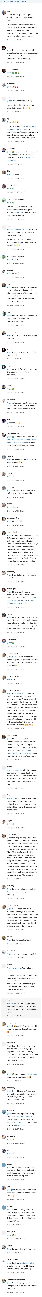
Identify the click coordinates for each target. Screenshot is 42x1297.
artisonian (11, 1110)
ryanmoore (11, 332)
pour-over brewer (20, 1125)
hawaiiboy (11, 572)
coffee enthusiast (27, 1263)
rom (8, 284)
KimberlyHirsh (12, 589)
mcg (8, 312)
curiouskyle (11, 1136)
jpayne (9, 821)
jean (8, 11)
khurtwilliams (12, 1260)
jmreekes (10, 487)
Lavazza (20, 693)
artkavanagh (12, 834)
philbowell (11, 400)
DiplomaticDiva (13, 518)
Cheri (9, 171)
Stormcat (29, 459)
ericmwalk (11, 149)
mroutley (10, 886)
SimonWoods (12, 69)
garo (9, 1150)
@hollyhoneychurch (14, 770)
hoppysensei (12, 185)
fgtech (9, 97)
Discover (10, 1)
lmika (9, 386)
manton (10, 473)
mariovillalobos (13, 532)
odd (8, 47)
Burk (9, 419)
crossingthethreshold (15, 199)
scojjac (10, 1164)
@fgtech (10, 259)
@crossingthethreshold (15, 229)
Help (24, 1)
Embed (22, 40)
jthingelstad (11, 1071)
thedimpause (12, 951)
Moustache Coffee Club (25, 1116)
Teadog (16, 212)
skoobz (10, 270)
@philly (9, 679)
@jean (9, 50)
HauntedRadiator (14, 433)
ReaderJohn (12, 736)
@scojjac (10, 1190)
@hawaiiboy (11, 1003)
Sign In (2, 1)
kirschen (10, 456)
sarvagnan (11, 1043)
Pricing (18, 1)
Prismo (19, 1122)
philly (9, 349)
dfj (8, 119)
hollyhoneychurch (14, 653)
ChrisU (9, 1246)
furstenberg (11, 639)
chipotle (10, 366)
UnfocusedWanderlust (16, 1280)
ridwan (9, 937)
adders (9, 504)
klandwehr (11, 83)
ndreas (9, 614)
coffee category (32, 1074)
